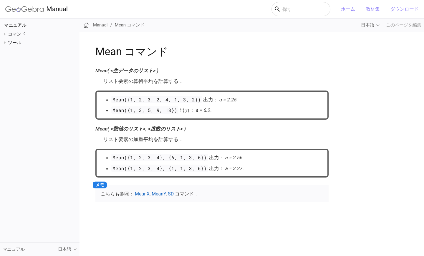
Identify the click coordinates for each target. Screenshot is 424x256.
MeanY (159, 194)
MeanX (142, 194)
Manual (36, 9)
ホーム (348, 9)
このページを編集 (403, 25)
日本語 (367, 25)
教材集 (373, 9)
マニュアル (15, 25)
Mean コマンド (130, 25)
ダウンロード (404, 9)
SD (171, 194)
